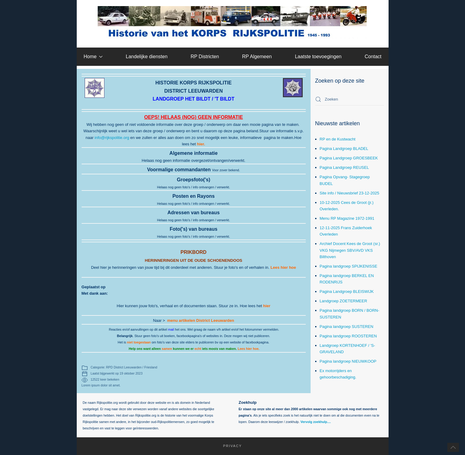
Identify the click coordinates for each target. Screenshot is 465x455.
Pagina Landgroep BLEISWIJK (347, 291)
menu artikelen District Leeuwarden (200, 320)
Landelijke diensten (146, 56)
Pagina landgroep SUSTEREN (346, 326)
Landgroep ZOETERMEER (343, 301)
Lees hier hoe (283, 267)
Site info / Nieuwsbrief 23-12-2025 (349, 193)
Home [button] (93, 56)
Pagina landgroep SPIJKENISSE (348, 266)
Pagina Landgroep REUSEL (344, 167)
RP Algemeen (257, 56)
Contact (373, 56)
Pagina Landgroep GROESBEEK (349, 158)
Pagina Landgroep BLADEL (344, 148)
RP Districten (205, 56)
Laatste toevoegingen (318, 56)
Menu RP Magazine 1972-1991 (347, 218)
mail (171, 329)
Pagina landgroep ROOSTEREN (348, 336)
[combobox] (349, 99)
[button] (453, 447)
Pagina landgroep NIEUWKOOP (348, 361)
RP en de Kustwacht (338, 139)
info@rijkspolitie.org (112, 137)
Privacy (229, 446)
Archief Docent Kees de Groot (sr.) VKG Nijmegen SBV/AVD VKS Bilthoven (350, 250)
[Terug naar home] (232, 22)
